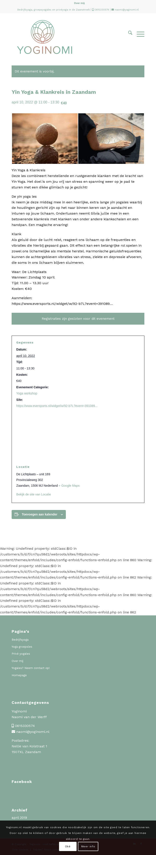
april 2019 (19, 818)
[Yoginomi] (65, 37)
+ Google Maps (69, 485)
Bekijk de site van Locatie (33, 494)
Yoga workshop (26, 393)
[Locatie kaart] (78, 436)
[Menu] (138, 33)
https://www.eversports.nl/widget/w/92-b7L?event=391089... (56, 406)
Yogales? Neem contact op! (31, 668)
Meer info (88, 846)
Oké (68, 846)
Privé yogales (21, 653)
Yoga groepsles (22, 646)
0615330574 (101, 9)
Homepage (19, 675)
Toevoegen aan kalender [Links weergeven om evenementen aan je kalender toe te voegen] (39, 514)
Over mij (79, 3)
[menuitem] (79, 3)
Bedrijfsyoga (20, 639)
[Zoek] (128, 33)
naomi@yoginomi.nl (127, 9)
